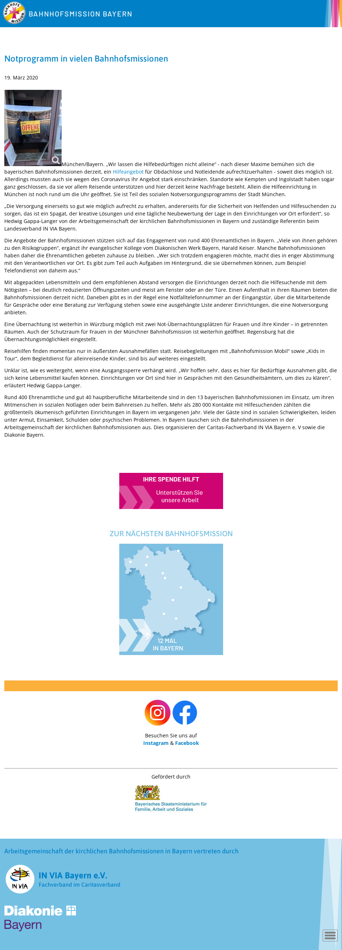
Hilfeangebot (128, 171)
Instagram (156, 743)
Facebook (187, 743)
